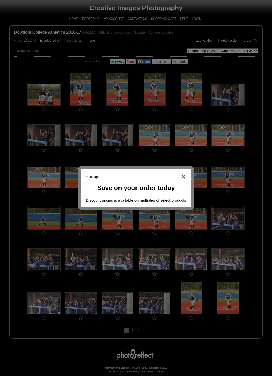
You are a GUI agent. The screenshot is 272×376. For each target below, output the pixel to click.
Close (176, 177)
